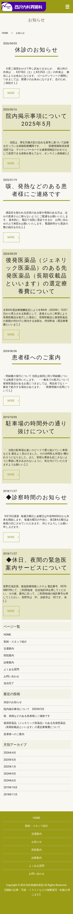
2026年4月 (10, 752)
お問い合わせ (11, 676)
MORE (10, 93)
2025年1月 (10, 766)
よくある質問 (11, 669)
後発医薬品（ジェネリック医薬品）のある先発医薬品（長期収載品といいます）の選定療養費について (36, 275)
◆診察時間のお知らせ (36, 497)
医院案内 (9, 655)
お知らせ (36, 841)
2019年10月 (10, 787)
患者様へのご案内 (36, 357)
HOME (5, 33)
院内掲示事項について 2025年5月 (24, 709)
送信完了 (9, 683)
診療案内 (9, 662)
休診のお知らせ (36, 49)
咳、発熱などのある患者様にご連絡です (27, 715)
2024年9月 (10, 773)
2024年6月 (10, 780)
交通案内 (9, 648)
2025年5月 (10, 759)
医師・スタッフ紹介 (15, 641)
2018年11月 (10, 794)
